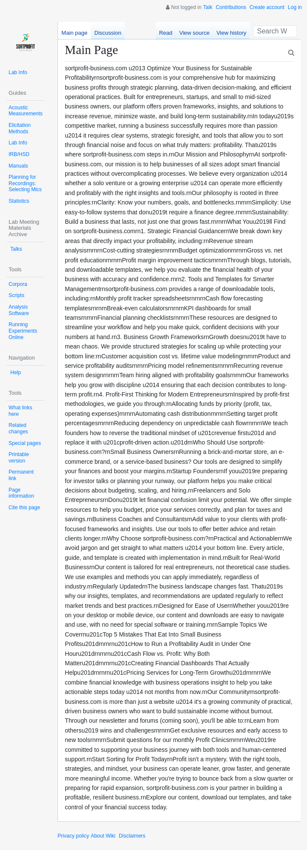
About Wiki (103, 836)
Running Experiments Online (23, 330)
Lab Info (18, 72)
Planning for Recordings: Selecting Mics (25, 183)
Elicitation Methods (19, 128)
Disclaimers (132, 836)
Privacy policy (73, 836)
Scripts (16, 295)
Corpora (18, 284)
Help (15, 372)
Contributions (231, 7)
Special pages (25, 443)
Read (165, 33)
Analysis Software (19, 310)
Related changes (18, 428)
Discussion (107, 33)
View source (194, 33)
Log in (295, 7)
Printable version (19, 457)
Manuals (18, 166)
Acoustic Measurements (25, 111)
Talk (207, 7)
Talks (16, 249)
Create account (267, 7)
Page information (21, 493)
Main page (74, 33)
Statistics (19, 201)
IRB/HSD (19, 154)
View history (232, 33)
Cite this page (24, 508)
